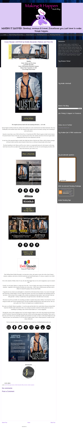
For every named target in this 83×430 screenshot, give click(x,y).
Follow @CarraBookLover (63, 128)
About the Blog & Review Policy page (73, 53)
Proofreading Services (42, 35)
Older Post (53, 422)
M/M (22, 384)
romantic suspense (30, 384)
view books (71, 195)
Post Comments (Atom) (31, 426)
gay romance (12, 384)
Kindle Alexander (18, 384)
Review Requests (30, 35)
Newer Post (4, 422)
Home (5, 35)
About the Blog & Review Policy (16, 35)
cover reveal (7, 384)
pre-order (25, 384)
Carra (63, 190)
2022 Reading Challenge (66, 189)
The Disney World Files (55, 35)
